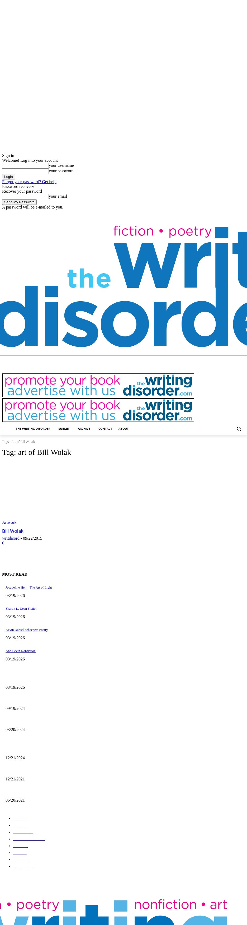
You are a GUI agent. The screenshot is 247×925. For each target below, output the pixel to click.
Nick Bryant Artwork (19, 768)
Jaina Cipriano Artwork (20, 698)
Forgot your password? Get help (29, 181)
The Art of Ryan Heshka (21, 789)
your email (58, 196)
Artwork (9, 522)
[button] (238, 429)
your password (61, 171)
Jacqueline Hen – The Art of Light (27, 677)
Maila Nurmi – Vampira (21, 719)
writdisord (11, 538)
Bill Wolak (12, 531)
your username (61, 165)
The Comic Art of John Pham (24, 747)
